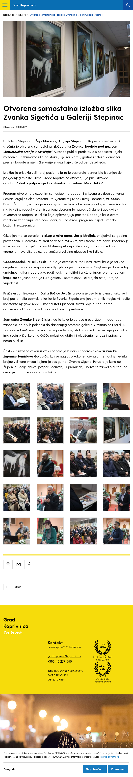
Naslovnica (8, 14)
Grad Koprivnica (24, 5)
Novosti (22, 14)
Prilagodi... (10, 769)
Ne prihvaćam (94, 769)
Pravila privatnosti (109, 756)
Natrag (17, 586)
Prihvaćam (118, 769)
